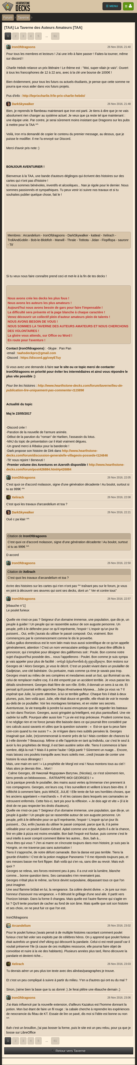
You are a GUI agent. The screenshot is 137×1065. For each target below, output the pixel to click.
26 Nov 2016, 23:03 (119, 964)
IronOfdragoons (23, 47)
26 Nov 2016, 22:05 (119, 477)
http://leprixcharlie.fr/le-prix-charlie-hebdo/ (53, 96)
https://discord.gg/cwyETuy (40, 357)
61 (55, 36)
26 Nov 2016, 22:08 (119, 497)
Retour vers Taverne (68, 1051)
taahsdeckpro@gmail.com (36, 353)
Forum (7, 17)
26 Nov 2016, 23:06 (119, 997)
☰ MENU (112, 6)
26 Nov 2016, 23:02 (119, 925)
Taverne (23, 17)
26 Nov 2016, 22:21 (119, 512)
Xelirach (18, 497)
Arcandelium (21, 925)
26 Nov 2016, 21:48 (119, 103)
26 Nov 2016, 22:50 (119, 563)
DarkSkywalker (23, 104)
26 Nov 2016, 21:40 (119, 47)
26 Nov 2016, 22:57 (119, 598)
